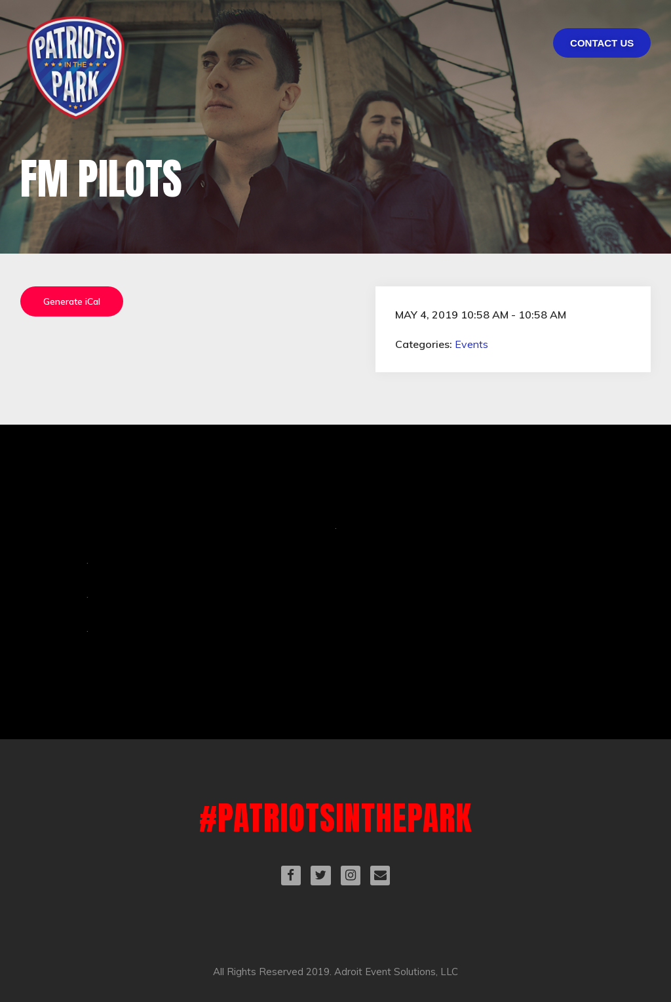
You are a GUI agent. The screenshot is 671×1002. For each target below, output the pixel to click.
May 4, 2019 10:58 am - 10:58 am (480, 314)
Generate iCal (71, 301)
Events (471, 344)
